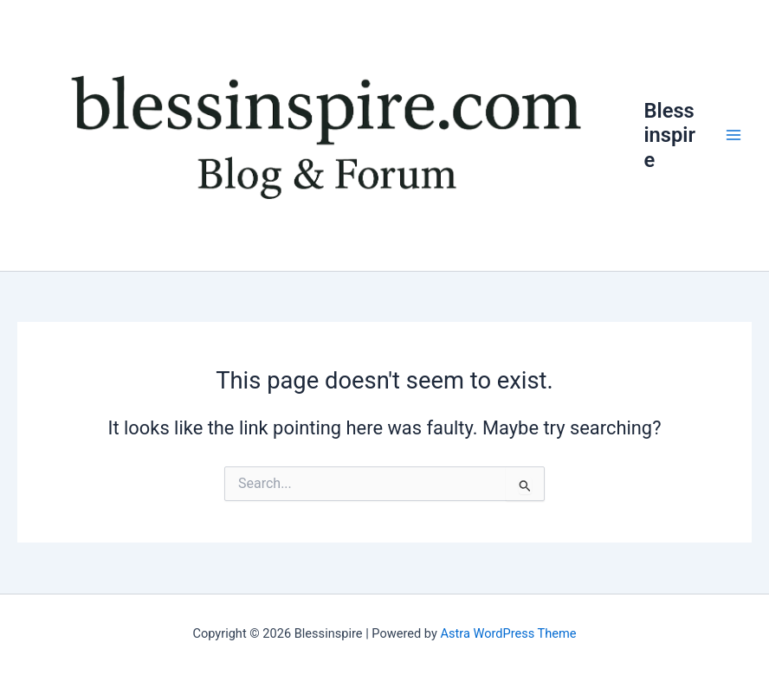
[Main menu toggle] (733, 135)
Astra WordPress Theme (508, 633)
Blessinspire (669, 135)
